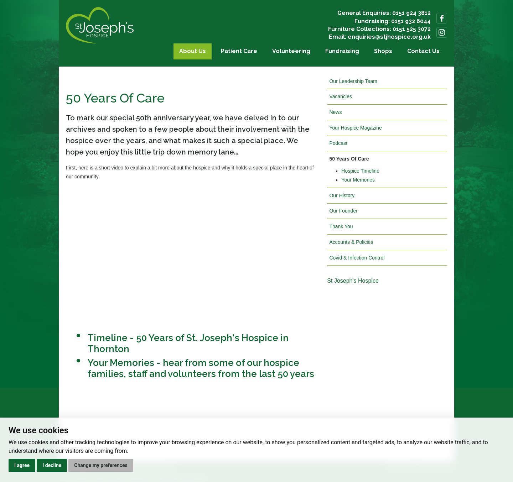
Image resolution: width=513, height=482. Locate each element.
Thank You (341, 226)
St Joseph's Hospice (352, 281)
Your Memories (358, 180)
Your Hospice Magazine (355, 128)
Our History (341, 195)
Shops (383, 51)
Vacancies (340, 96)
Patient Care (239, 51)
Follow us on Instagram (441, 32)
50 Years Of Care (349, 159)
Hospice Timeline (360, 171)
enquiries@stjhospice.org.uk (389, 36)
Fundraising (342, 51)
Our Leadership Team (353, 81)
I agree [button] (22, 465)
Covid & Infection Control (356, 258)
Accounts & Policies (351, 242)
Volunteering (291, 51)
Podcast (338, 143)
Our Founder (343, 211)
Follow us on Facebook (441, 18)
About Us (192, 51)
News (335, 112)
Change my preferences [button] (100, 465)
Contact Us (423, 51)
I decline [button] (51, 465)
